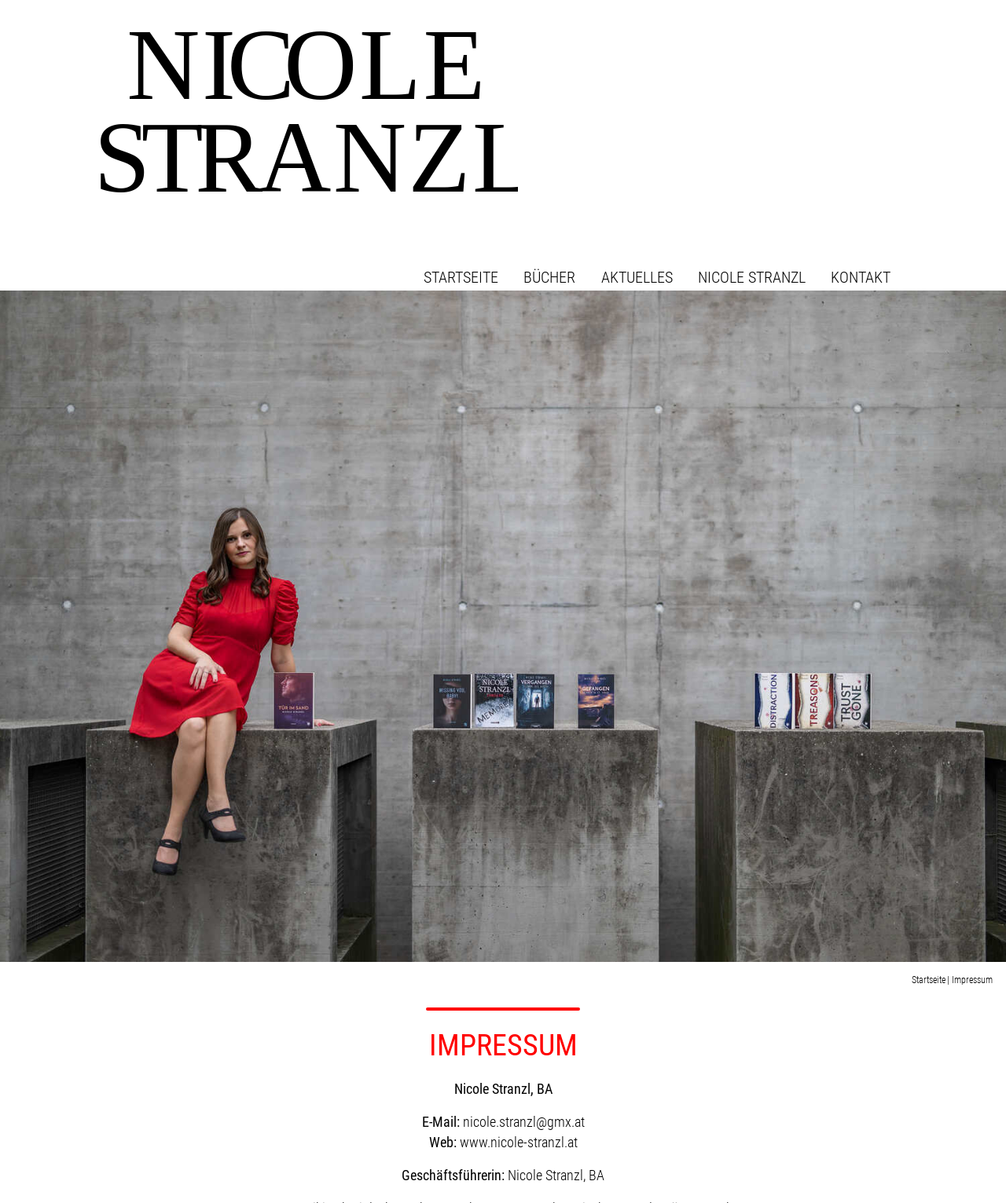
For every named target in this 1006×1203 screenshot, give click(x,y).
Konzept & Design (838, 1170)
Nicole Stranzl (787, 55)
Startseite (496, 55)
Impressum (908, 1129)
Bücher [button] (585, 55)
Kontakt (897, 55)
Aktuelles (672, 55)
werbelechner (913, 1170)
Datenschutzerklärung (879, 1145)
